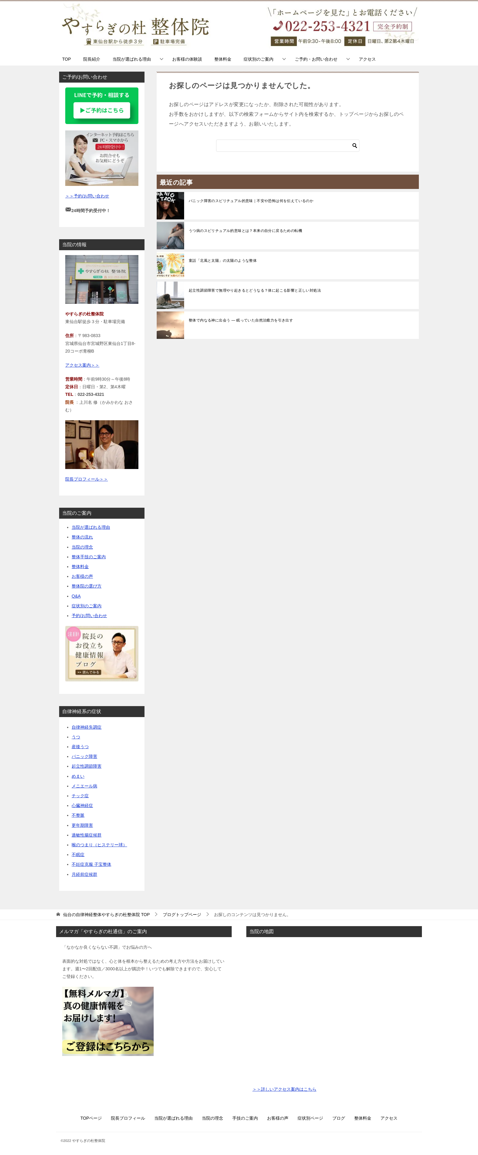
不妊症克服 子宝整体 (91, 864)
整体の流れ (82, 537)
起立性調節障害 (87, 766)
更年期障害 (82, 825)
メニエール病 (84, 786)
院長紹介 (91, 59)
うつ (76, 736)
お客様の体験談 (187, 59)
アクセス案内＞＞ (82, 365)
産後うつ (80, 746)
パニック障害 (84, 756)
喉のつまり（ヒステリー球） (99, 844)
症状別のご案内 (258, 59)
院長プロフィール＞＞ (86, 479)
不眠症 (78, 854)
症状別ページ (310, 1118)
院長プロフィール (128, 1118)
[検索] (287, 146)
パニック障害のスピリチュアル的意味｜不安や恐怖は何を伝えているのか (251, 201)
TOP (66, 59)
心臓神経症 (82, 805)
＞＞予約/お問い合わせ (87, 196)
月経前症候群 (84, 874)
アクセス (367, 59)
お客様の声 (82, 576)
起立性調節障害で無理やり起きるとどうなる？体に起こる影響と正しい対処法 (255, 290)
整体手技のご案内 (89, 556)
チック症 (80, 795)
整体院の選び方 (87, 586)
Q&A (76, 596)
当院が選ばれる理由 (131, 59)
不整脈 (78, 815)
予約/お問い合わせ (89, 615)
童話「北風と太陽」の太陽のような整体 (223, 260)
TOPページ (91, 1118)
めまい (78, 776)
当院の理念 (82, 547)
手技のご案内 (245, 1118)
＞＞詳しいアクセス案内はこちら (284, 1089)
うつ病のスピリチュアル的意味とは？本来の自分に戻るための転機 (245, 231)
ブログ (338, 1118)
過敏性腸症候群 (87, 835)
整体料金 (222, 59)
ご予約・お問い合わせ (316, 59)
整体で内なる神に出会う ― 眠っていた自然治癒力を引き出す (241, 320)
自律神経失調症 (87, 727)
